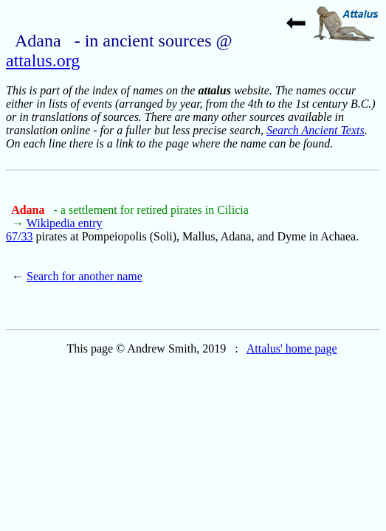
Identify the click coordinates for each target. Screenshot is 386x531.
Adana (29, 210)
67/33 (19, 236)
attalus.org (43, 60)
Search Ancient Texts (315, 130)
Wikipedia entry (65, 223)
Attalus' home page (292, 348)
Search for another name (84, 276)
